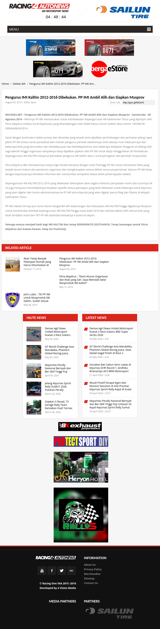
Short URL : (116, 102)
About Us (90, 564)
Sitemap (89, 578)
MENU (80, 29)
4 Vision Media (66, 588)
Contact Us (91, 583)
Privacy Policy (93, 569)
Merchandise (92, 574)
